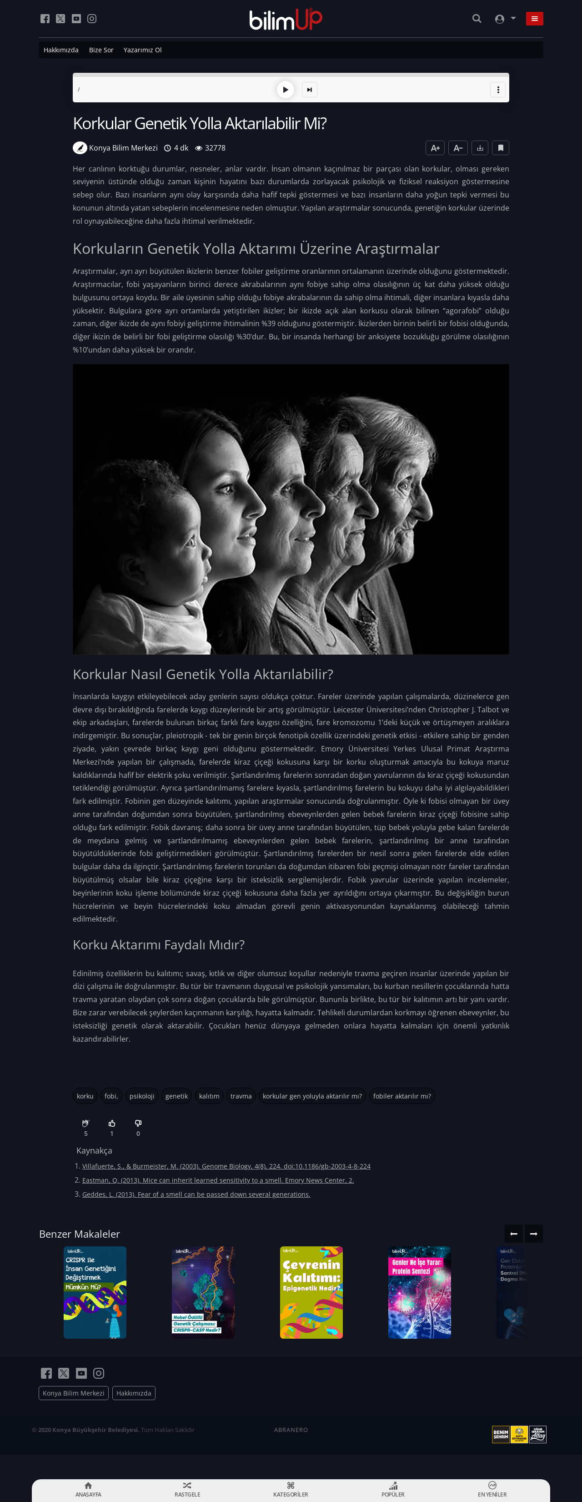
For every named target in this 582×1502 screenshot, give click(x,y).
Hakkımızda (61, 49)
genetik (177, 1094)
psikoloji (142, 1094)
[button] (498, 88)
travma (241, 1094)
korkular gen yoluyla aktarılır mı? (312, 1094)
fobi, (111, 1094)
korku (85, 1094)
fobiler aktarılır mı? (402, 1094)
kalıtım (209, 1094)
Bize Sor (101, 49)
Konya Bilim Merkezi (74, 1417)
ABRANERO (291, 1454)
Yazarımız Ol (143, 49)
